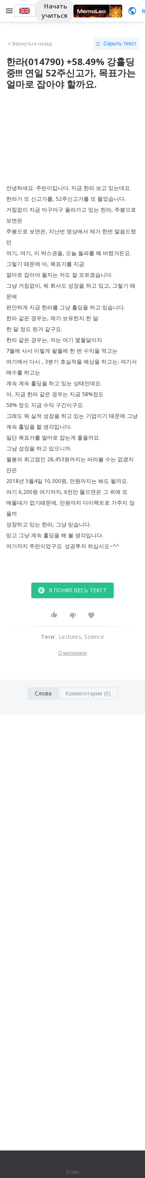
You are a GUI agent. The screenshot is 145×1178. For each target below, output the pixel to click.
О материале (72, 653)
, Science (92, 636)
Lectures (70, 636)
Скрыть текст (116, 43)
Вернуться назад (29, 43)
